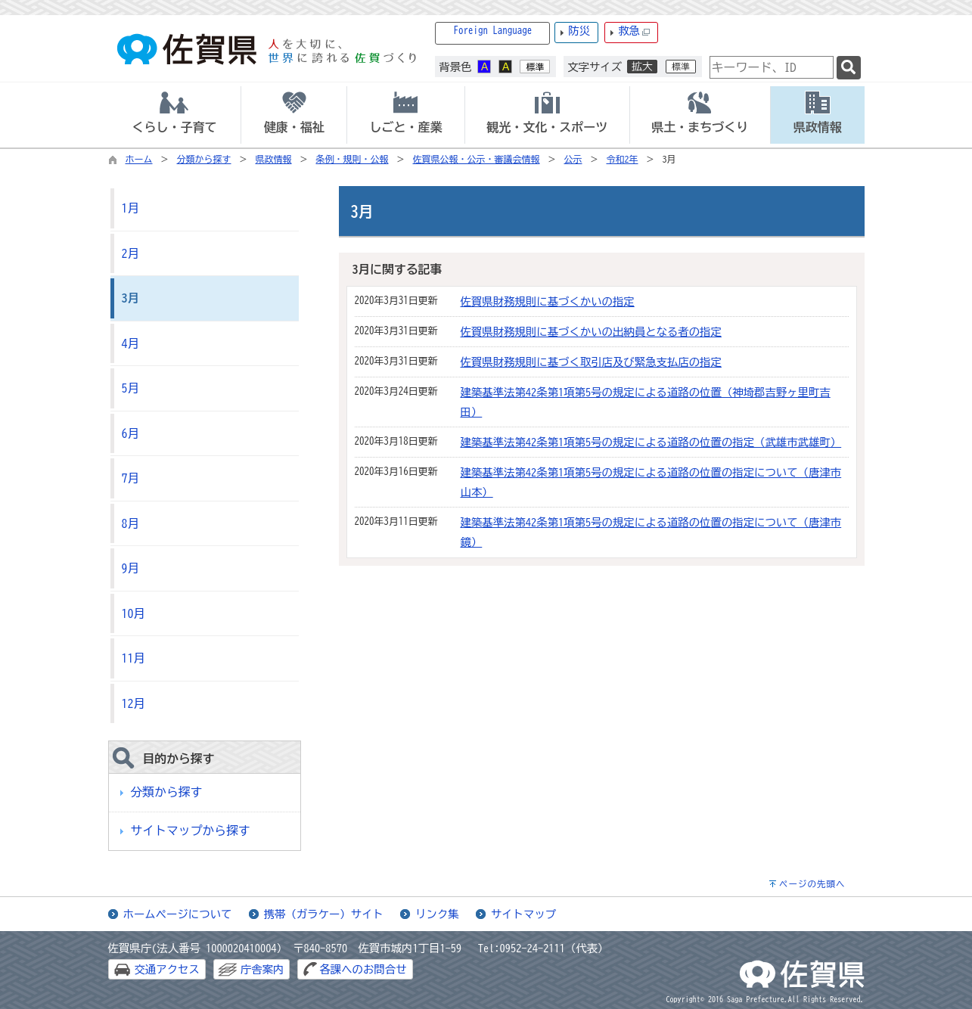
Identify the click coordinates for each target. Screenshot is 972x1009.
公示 (573, 158)
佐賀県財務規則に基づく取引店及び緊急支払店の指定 (591, 362)
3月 (131, 298)
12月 (134, 703)
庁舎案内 (262, 969)
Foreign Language (493, 31)
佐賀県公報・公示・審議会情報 (476, 158)
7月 (131, 478)
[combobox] (771, 67)
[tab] (174, 115)
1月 (131, 208)
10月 (134, 613)
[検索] (849, 67)
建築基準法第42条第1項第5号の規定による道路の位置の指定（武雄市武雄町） (651, 442)
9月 (131, 568)
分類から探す (204, 158)
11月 (134, 658)
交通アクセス (167, 969)
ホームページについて (177, 914)
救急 (634, 31)
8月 (131, 523)
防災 (579, 30)
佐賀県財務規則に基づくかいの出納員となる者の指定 (591, 331)
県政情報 (274, 158)
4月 (131, 343)
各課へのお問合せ (362, 969)
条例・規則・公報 (352, 158)
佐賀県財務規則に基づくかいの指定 (548, 301)
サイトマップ (523, 914)
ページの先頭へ (812, 884)
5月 (131, 388)
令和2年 (622, 158)
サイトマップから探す (190, 830)
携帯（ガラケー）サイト (324, 914)
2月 (131, 253)
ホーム (139, 158)
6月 (131, 433)
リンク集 (437, 914)
